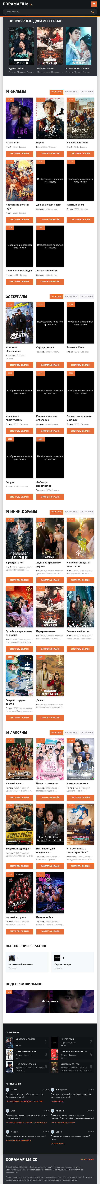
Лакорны (16, 733)
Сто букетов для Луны (63, 1123)
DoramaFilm (18, 4)
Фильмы (16, 92)
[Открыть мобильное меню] (94, 4)
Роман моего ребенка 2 (18, 1141)
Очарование (57, 1144)
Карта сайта (87, 1160)
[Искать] (92, 12)
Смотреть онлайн (19, 154)
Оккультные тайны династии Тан (24, 1102)
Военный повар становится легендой (26, 1123)
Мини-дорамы (21, 512)
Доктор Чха (57, 1102)
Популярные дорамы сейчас (35, 21)
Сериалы (16, 297)
